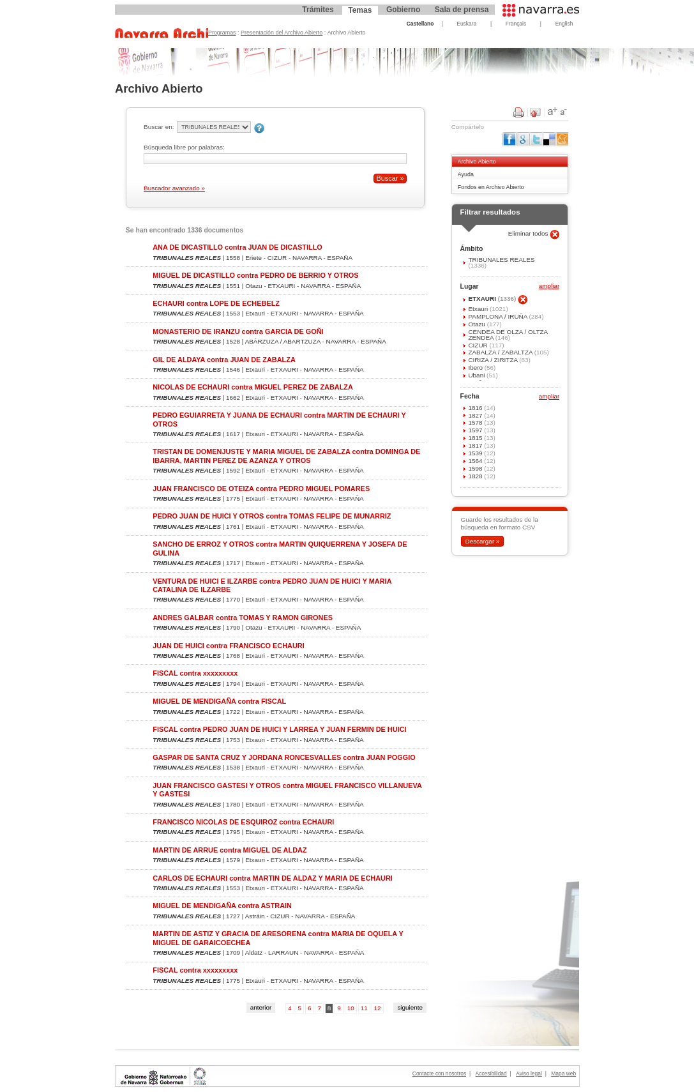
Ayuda (466, 174)
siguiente (410, 1007)
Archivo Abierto (477, 161)
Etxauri (479, 308)
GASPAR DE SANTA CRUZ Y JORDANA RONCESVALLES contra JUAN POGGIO (284, 757)
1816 (476, 407)
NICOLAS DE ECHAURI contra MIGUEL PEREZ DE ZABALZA (253, 387)
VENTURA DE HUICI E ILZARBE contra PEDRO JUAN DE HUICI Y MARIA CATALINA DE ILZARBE (272, 585)
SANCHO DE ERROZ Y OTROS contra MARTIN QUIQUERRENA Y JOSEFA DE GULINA (280, 548)
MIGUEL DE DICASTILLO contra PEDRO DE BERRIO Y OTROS (255, 275)
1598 (476, 468)
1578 (476, 422)
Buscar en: (159, 126)
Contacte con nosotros (439, 1073)
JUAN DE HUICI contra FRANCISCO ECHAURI (229, 645)
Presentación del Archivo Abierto (281, 32)
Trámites (317, 9)
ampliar (549, 286)
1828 (476, 476)
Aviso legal (529, 1073)
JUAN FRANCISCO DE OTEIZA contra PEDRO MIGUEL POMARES (261, 488)
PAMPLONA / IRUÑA (498, 316)
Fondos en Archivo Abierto (491, 187)
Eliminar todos (529, 233)
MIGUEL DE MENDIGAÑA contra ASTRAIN (222, 905)
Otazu (477, 324)
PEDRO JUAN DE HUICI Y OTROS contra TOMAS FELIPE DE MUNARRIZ (272, 516)
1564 (476, 460)
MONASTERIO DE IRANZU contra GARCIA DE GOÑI (238, 331)
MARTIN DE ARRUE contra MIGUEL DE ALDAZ (229, 850)
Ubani (477, 375)
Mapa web (563, 1073)
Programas (222, 32)
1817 (476, 445)
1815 (476, 437)
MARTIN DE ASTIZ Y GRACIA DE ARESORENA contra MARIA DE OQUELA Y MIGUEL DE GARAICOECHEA (278, 938)
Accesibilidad (491, 1073)
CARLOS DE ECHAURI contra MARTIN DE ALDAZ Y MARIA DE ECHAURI (273, 878)
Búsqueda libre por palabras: (184, 147)
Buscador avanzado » (174, 188)
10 (350, 1008)
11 (364, 1008)
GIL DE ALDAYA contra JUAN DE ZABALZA (224, 359)
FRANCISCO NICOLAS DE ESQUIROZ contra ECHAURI (243, 822)
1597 (476, 430)
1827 (476, 415)
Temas (360, 10)
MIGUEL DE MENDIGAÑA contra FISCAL (219, 701)
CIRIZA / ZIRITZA (493, 359)
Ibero (476, 367)
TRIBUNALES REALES (501, 259)
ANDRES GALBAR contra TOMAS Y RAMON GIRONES (243, 617)
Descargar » (482, 541)
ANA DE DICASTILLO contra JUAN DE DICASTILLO (237, 247)
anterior (261, 1007)
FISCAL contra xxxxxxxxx (195, 673)
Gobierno (403, 9)
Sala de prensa (462, 9)
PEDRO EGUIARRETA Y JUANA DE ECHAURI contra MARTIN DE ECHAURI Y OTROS (279, 419)
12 (377, 1008)
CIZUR (478, 345)
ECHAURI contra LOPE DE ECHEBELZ (216, 303)
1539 (476, 453)
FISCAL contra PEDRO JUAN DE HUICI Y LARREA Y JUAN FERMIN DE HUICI (279, 729)
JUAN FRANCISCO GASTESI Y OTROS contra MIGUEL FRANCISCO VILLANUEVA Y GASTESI (287, 790)
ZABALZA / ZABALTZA (501, 352)
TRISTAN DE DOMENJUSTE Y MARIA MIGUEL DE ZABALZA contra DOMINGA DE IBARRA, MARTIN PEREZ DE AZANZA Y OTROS (286, 456)
